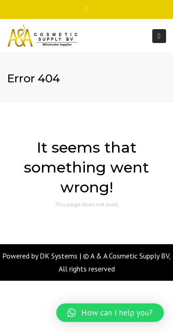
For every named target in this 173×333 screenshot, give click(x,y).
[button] (110, 312)
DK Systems (59, 255)
